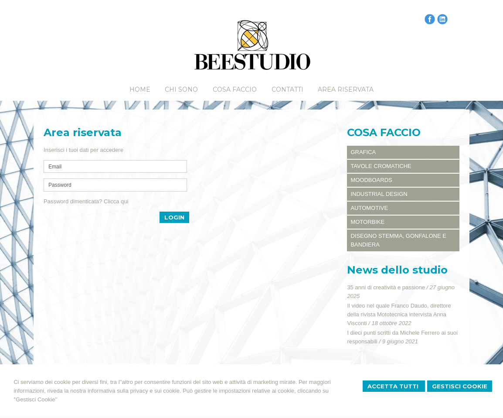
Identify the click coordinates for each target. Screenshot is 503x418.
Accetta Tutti (393, 386)
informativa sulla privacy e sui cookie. (134, 390)
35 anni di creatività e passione (386, 287)
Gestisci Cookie (459, 386)
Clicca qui (116, 201)
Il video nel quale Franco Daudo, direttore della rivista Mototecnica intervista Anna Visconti (399, 314)
